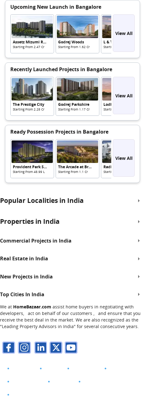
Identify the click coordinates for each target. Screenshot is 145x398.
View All (123, 33)
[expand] (138, 200)
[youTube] (70, 348)
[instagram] (23, 348)
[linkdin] (39, 348)
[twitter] (54, 348)
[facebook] (8, 348)
